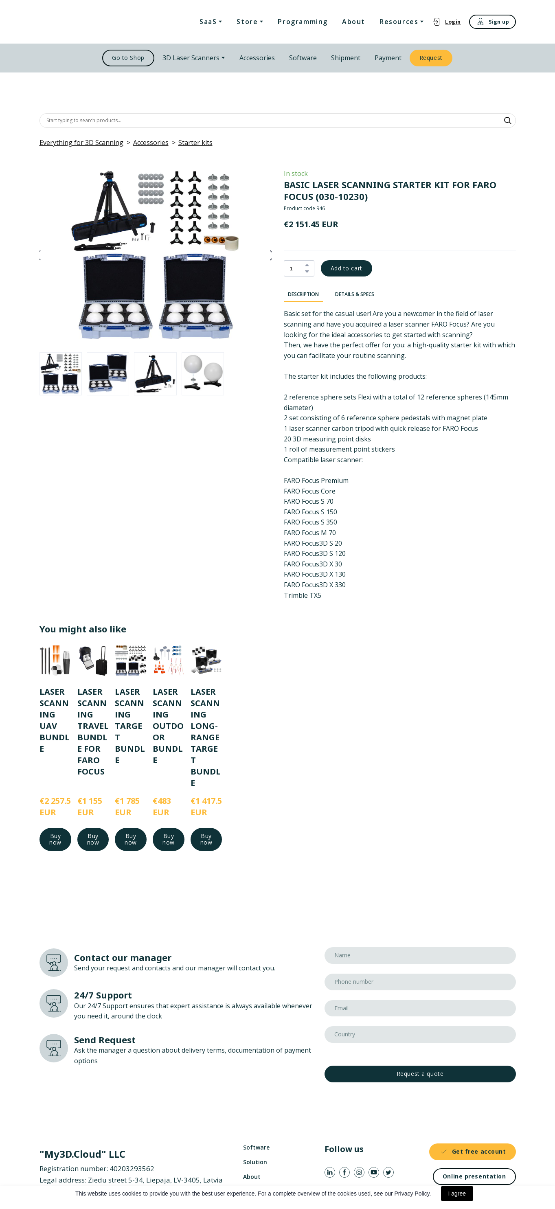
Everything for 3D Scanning (81, 142)
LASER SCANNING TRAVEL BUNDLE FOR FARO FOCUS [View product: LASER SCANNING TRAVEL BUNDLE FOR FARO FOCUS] (92, 731)
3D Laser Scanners (190, 57)
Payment (388, 57)
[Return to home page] (81, 21)
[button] (446, 22)
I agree (457, 1193)
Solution (255, 1162)
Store (247, 21)
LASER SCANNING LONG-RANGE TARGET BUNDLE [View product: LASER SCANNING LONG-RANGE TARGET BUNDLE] (205, 737)
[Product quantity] (297, 268)
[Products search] (277, 120)
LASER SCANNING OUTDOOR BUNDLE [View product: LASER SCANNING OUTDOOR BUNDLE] (168, 725)
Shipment (345, 57)
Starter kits (195, 142)
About (353, 21)
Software (303, 57)
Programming (303, 21)
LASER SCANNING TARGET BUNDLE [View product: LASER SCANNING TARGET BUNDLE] (130, 725)
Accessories (257, 57)
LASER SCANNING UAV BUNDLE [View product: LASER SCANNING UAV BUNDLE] (54, 720)
